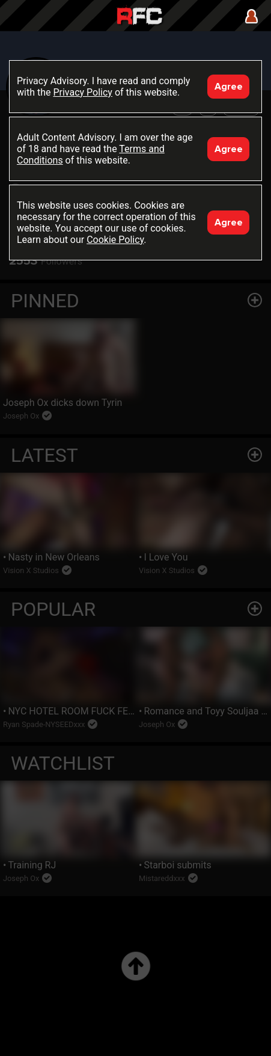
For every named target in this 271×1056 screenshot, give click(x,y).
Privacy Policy (82, 92)
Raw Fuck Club (139, 17)
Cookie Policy (115, 239)
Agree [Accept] (229, 86)
